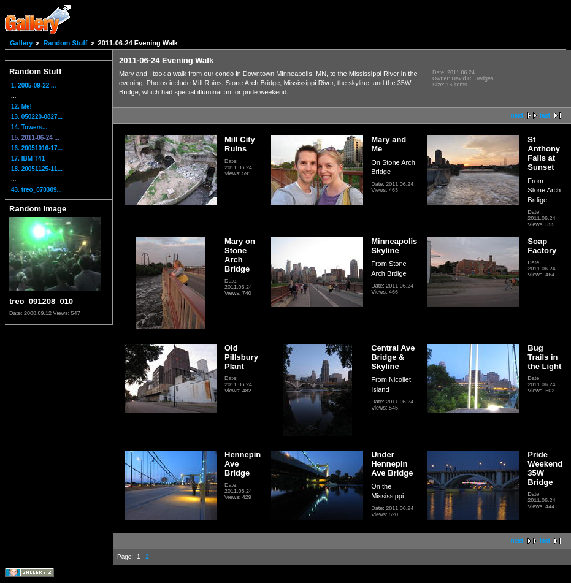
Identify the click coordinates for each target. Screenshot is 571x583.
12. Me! (21, 106)
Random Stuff (65, 43)
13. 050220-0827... (37, 116)
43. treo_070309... (36, 189)
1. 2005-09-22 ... (33, 85)
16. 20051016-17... (37, 148)
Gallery (21, 43)
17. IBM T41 (28, 158)
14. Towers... (29, 127)
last (545, 115)
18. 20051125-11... (37, 169)
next (516, 115)
